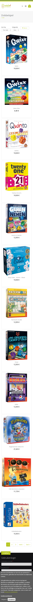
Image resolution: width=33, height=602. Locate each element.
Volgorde (15, 27)
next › (21, 544)
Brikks (16, 404)
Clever (16, 362)
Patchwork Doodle (16, 320)
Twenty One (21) (16, 193)
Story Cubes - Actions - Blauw (16, 277)
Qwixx (16, 66)
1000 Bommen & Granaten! (16, 489)
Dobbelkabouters (16, 531)
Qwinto (16, 150)
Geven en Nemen (16, 235)
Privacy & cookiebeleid (10, 592)
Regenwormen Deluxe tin (16, 447)
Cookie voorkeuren (6, 596)
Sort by (3, 27)
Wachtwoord (5, 568)
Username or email (7, 561)
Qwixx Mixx (16, 108)
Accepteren (11, 599)
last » (28, 544)
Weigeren (4, 599)
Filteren (24, 28)
